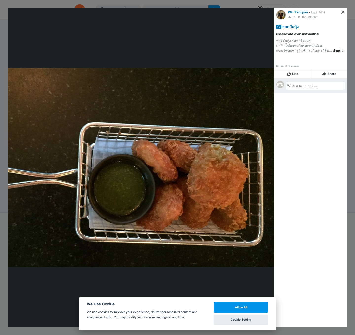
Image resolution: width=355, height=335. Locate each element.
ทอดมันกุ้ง (290, 27)
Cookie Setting (241, 319)
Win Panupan (298, 12)
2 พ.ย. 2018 (318, 12)
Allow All (241, 307)
